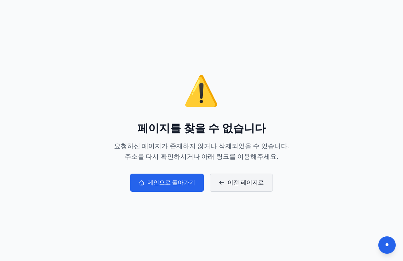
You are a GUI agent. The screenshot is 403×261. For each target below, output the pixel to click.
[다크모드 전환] (387, 245)
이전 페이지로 (241, 182)
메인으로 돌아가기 (167, 182)
